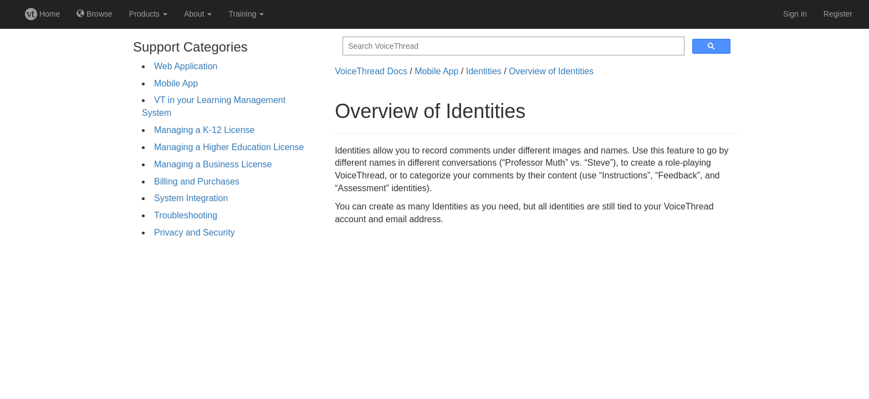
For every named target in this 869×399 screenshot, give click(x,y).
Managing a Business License (213, 164)
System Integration (191, 198)
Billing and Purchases (196, 181)
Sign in (795, 13)
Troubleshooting (185, 215)
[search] (512, 46)
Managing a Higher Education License (229, 147)
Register (838, 13)
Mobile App (176, 83)
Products (148, 13)
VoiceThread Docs (371, 71)
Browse (94, 13)
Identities (484, 71)
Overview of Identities (551, 71)
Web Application (185, 66)
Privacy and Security (194, 232)
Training (246, 13)
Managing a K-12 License (204, 130)
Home (42, 14)
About (198, 13)
